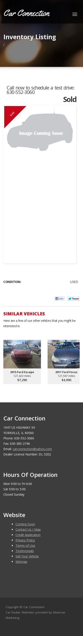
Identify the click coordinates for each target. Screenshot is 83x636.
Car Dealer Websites (20, 612)
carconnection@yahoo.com (32, 449)
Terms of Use (25, 545)
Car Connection (33, 607)
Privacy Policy (25, 540)
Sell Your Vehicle (27, 556)
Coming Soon (25, 524)
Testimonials (24, 551)
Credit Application (28, 535)
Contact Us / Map (28, 529)
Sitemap (21, 561)
